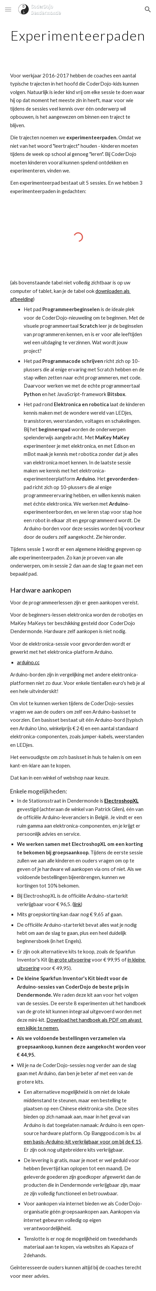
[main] (78, 35)
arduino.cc (28, 662)
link (77, 904)
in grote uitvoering (70, 960)
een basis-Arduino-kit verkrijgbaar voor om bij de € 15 (82, 1142)
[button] (8, 9)
